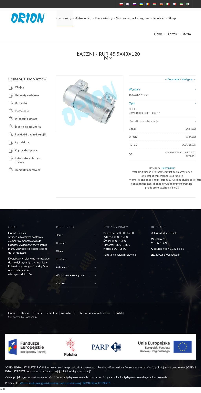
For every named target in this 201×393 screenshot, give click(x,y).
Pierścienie (22, 110)
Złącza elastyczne (26, 150)
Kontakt (158, 18)
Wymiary (135, 89)
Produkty (64, 18)
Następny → (189, 79)
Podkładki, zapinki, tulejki (30, 134)
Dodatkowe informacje (144, 121)
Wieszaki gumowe (26, 118)
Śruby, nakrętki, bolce (28, 126)
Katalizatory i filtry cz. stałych (28, 160)
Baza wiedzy (103, 18)
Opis (132, 103)
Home (158, 34)
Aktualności (83, 18)
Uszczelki (21, 103)
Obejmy (20, 87)
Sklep (172, 18)
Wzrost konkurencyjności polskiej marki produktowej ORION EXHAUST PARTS (65, 383)
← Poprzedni (171, 79)
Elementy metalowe (27, 95)
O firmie (172, 34)
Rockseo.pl (31, 316)
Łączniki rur (168, 167)
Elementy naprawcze (27, 169)
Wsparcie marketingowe (132, 18)
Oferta (186, 34)
